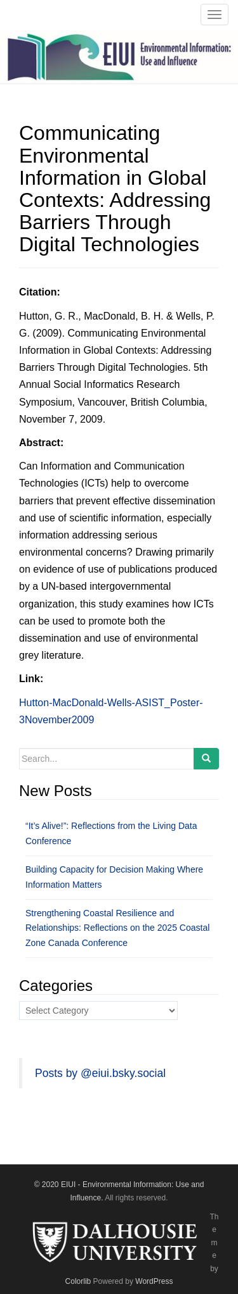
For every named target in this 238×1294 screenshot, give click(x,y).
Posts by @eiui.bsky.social (100, 1073)
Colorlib (78, 1281)
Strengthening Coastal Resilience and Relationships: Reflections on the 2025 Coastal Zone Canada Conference (117, 928)
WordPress (154, 1281)
